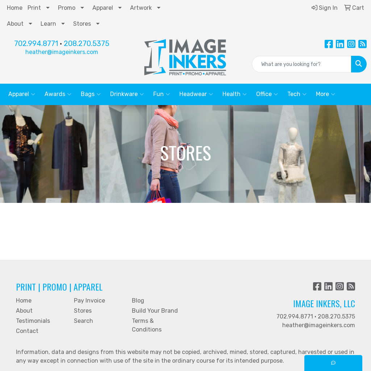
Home (14, 7)
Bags (91, 94)
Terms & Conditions (147, 325)
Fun (161, 94)
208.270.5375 (86, 43)
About (15, 23)
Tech (297, 94)
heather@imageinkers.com (61, 52)
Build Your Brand (155, 310)
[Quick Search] (301, 64)
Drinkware (127, 94)
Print (34, 7)
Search (83, 320)
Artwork (141, 7)
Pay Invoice (89, 300)
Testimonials (33, 320)
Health (234, 94)
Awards (58, 94)
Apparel (102, 7)
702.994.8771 (36, 43)
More (325, 94)
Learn (48, 23)
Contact (27, 331)
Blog (138, 300)
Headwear (196, 94)
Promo (66, 7)
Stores (82, 23)
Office (267, 94)
